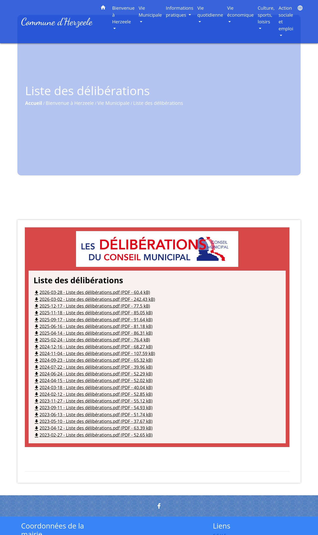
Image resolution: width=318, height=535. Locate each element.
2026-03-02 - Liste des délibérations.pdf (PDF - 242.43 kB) (94, 299)
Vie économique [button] (240, 11)
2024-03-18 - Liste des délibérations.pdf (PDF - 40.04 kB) (93, 387)
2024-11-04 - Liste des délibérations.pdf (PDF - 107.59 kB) (94, 353)
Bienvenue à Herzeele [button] (123, 15)
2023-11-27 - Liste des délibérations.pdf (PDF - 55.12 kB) (93, 401)
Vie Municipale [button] (150, 11)
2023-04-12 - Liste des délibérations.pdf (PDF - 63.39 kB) (93, 428)
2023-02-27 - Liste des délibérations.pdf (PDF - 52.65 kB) (93, 435)
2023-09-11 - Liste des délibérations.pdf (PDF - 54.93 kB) (93, 408)
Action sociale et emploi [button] (285, 18)
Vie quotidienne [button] (210, 11)
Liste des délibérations (158, 103)
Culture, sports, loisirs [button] (266, 15)
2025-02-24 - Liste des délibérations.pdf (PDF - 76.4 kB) (92, 340)
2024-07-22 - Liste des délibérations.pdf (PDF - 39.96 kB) (93, 367)
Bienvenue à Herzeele (70, 103)
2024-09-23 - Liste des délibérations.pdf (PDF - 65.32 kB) (93, 360)
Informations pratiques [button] (180, 11)
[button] (103, 8)
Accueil (33, 103)
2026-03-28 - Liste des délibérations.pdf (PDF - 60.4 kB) (92, 292)
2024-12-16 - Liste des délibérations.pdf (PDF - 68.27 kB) (93, 347)
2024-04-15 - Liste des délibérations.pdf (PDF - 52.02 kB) (93, 380)
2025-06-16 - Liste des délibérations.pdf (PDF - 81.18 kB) (93, 326)
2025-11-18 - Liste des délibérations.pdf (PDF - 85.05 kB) (93, 313)
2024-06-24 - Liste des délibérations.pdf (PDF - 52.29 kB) (93, 374)
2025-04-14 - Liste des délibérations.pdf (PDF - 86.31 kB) (93, 333)
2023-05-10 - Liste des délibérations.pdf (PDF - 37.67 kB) (93, 421)
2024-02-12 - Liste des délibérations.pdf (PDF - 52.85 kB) (93, 394)
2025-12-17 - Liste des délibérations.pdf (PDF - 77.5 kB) (92, 306)
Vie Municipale (113, 103)
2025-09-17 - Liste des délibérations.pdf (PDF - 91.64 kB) (93, 320)
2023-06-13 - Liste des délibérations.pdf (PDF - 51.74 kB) (93, 414)
